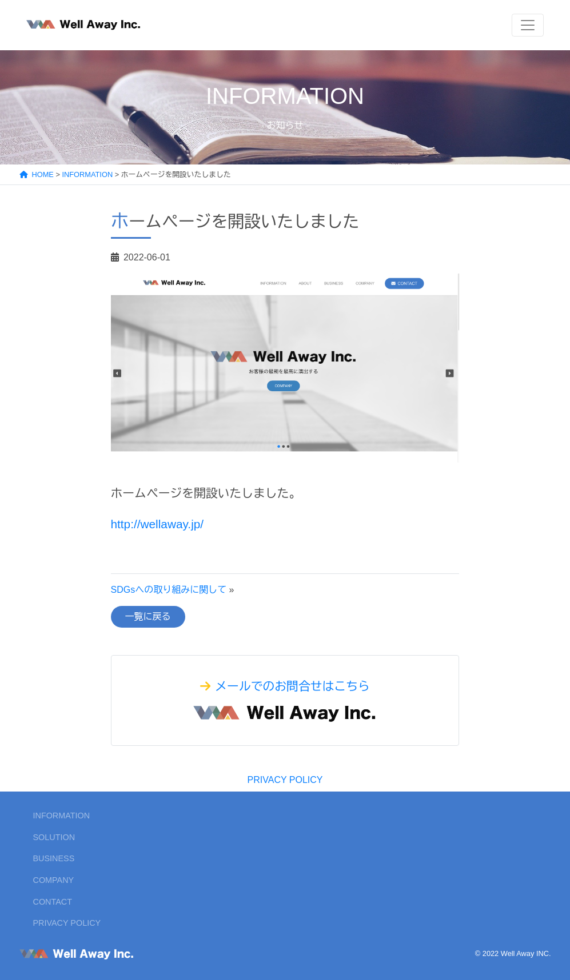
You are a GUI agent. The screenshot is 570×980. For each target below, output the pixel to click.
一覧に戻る (148, 616)
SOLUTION (54, 837)
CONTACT (52, 901)
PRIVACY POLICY (285, 780)
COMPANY (53, 880)
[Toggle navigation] (528, 25)
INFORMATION (61, 815)
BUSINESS (54, 858)
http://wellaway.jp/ (157, 524)
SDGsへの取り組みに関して (169, 590)
